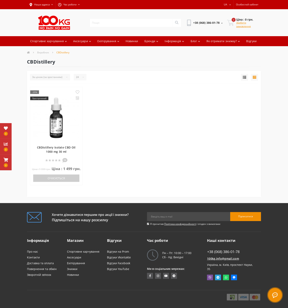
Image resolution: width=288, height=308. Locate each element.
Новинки (132, 41)
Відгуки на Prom (118, 251)
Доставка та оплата (40, 263)
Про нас (32, 251)
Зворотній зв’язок (39, 275)
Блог (195, 41)
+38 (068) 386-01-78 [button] (223, 251)
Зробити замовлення (243, 24)
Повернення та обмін (42, 269)
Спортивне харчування (48, 41)
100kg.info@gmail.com (223, 258)
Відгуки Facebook (118, 263)
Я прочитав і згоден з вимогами (185, 224)
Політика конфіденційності (180, 224)
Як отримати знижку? (223, 41)
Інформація (174, 41)
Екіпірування (108, 41)
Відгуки (251, 41)
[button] (41, 4)
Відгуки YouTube (118, 269)
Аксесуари (82, 41)
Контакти (33, 257)
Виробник (43, 52)
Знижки (72, 269)
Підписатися (245, 216)
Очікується (56, 178)
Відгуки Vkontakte (119, 257)
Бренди (151, 41)
